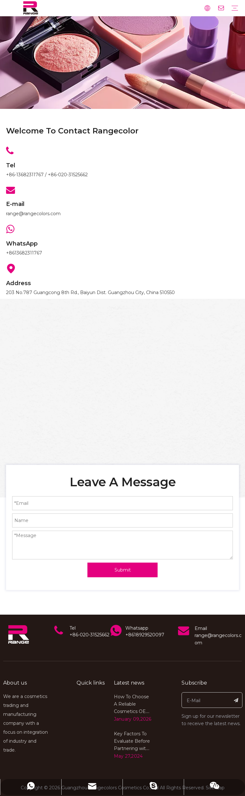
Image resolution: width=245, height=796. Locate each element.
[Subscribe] (236, 700)
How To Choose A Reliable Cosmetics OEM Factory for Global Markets (132, 711)
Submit (123, 570)
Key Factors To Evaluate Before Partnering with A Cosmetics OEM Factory (132, 748)
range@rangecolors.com (33, 213)
